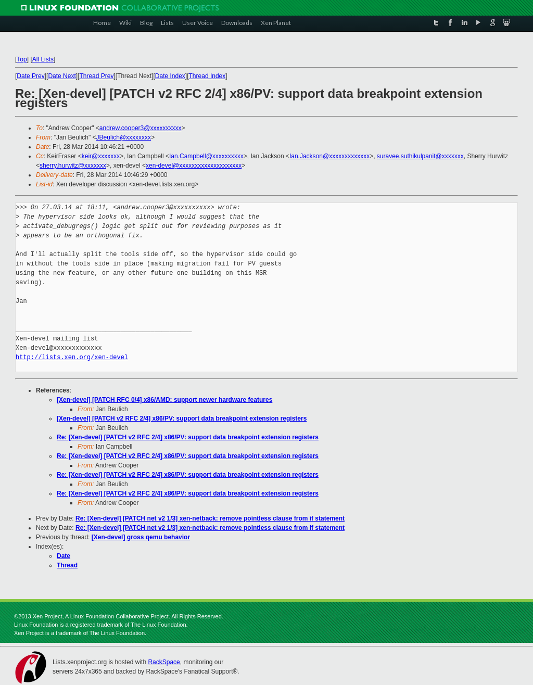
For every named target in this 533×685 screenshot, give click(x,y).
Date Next (61, 76)
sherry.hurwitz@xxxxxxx (73, 165)
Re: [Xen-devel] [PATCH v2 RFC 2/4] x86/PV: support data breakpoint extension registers (188, 437)
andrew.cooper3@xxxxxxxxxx (140, 128)
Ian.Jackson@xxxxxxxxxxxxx (329, 156)
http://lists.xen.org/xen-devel (72, 357)
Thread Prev (96, 76)
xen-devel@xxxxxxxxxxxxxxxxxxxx (194, 165)
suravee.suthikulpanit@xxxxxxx (420, 156)
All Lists (43, 59)
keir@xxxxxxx (101, 156)
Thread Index (207, 76)
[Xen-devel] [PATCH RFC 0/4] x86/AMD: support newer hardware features (164, 399)
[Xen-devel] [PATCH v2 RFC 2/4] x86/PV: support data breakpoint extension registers (182, 418)
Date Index (170, 76)
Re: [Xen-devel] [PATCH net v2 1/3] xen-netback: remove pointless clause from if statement (210, 518)
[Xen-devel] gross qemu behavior (141, 537)
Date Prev (30, 76)
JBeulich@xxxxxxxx (123, 137)
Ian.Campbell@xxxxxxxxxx (206, 156)
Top (22, 59)
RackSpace (164, 662)
